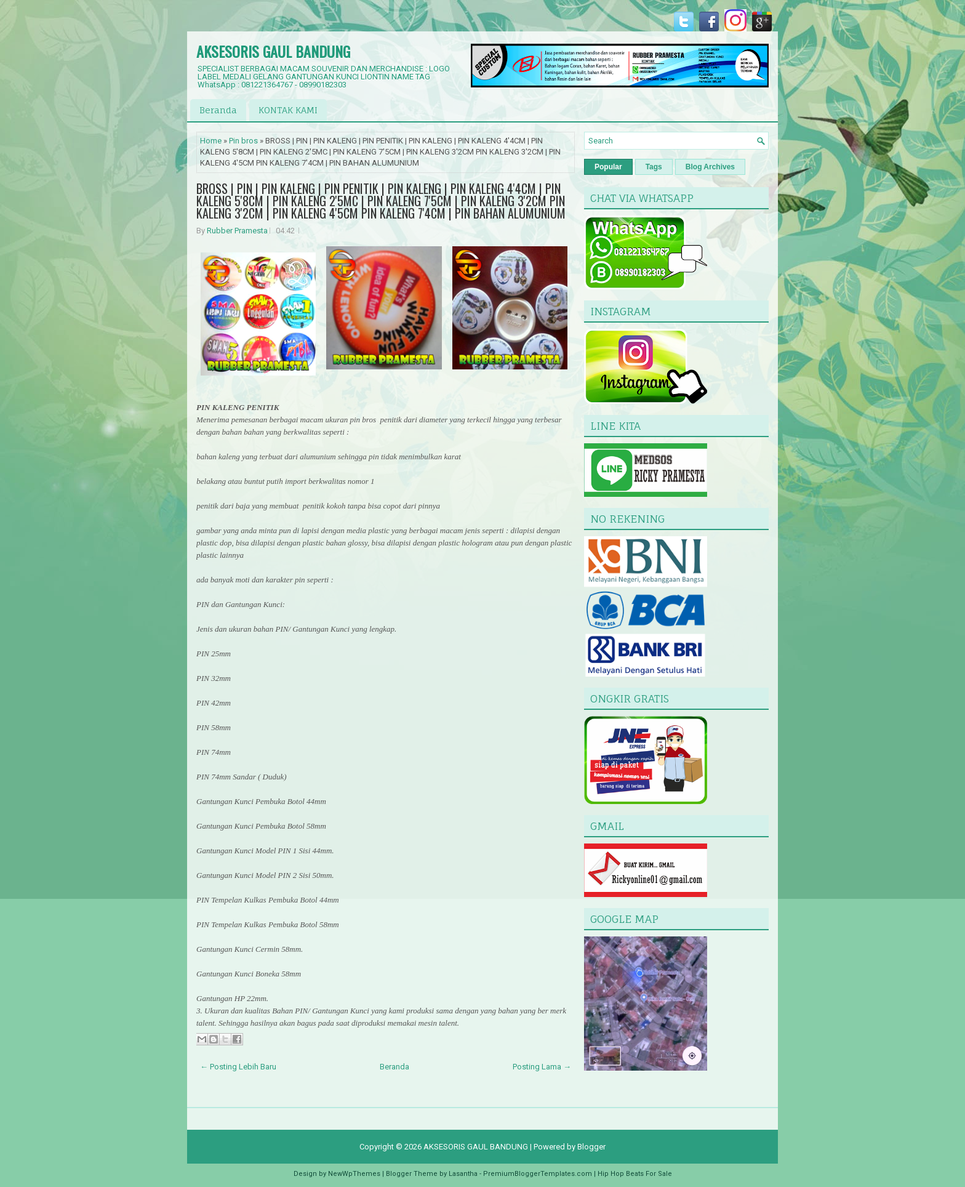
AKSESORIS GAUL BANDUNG (273, 51)
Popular (608, 167)
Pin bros (243, 140)
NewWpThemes (354, 1174)
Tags (654, 167)
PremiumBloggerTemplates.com (537, 1174)
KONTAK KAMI (288, 110)
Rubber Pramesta (237, 230)
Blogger (591, 1146)
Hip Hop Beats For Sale (635, 1174)
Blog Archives (710, 167)
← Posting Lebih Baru (238, 1066)
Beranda (218, 110)
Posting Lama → (542, 1066)
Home (211, 140)
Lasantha (463, 1174)
